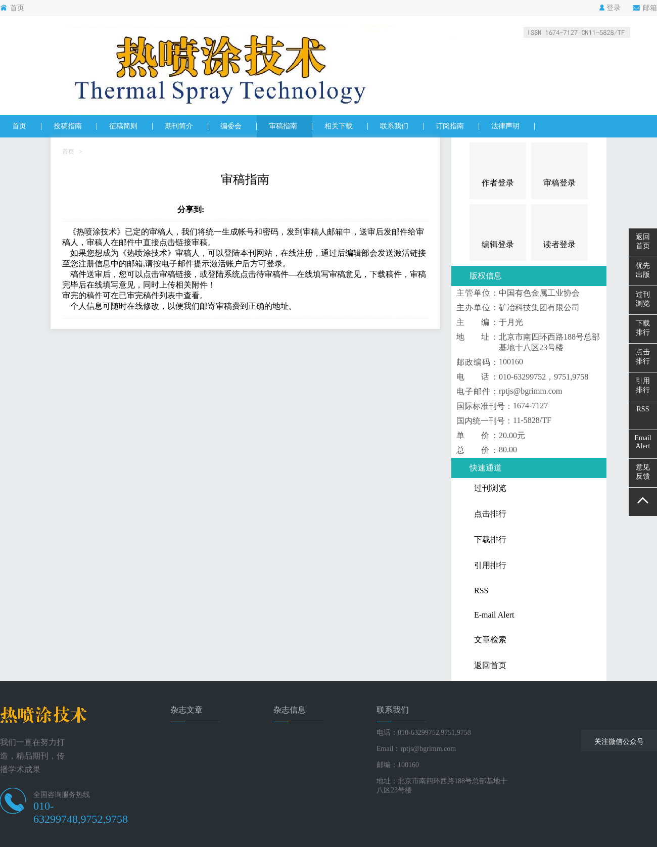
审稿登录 (559, 182)
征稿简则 (123, 126)
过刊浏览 (643, 299)
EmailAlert (642, 442)
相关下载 (338, 126)
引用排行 (643, 385)
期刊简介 (179, 126)
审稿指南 (283, 126)
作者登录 (498, 182)
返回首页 (643, 241)
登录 (610, 8)
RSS (643, 409)
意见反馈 (643, 471)
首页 (12, 8)
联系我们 (394, 126)
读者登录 (559, 244)
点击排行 (643, 356)
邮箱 (645, 8)
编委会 (231, 126)
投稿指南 (68, 126)
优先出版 (643, 270)
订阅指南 (450, 126)
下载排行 (643, 327)
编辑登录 (498, 244)
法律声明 (505, 126)
